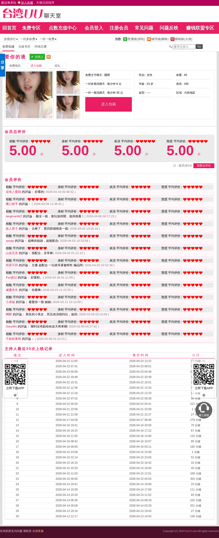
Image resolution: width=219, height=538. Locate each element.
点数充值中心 (63, 28)
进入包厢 (108, 104)
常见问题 (144, 28)
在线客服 (38, 531)
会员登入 (94, 28)
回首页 (9, 28)
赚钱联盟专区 (200, 28)
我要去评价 (204, 165)
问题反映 (169, 28)
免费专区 (31, 28)
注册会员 (119, 28)
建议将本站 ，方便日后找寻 (27, 2)
